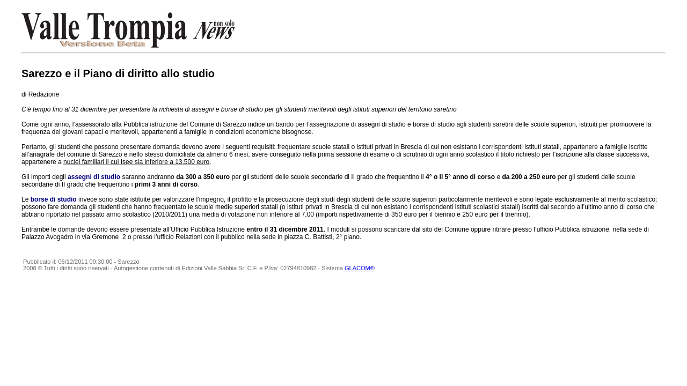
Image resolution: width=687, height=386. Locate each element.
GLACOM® (360, 268)
